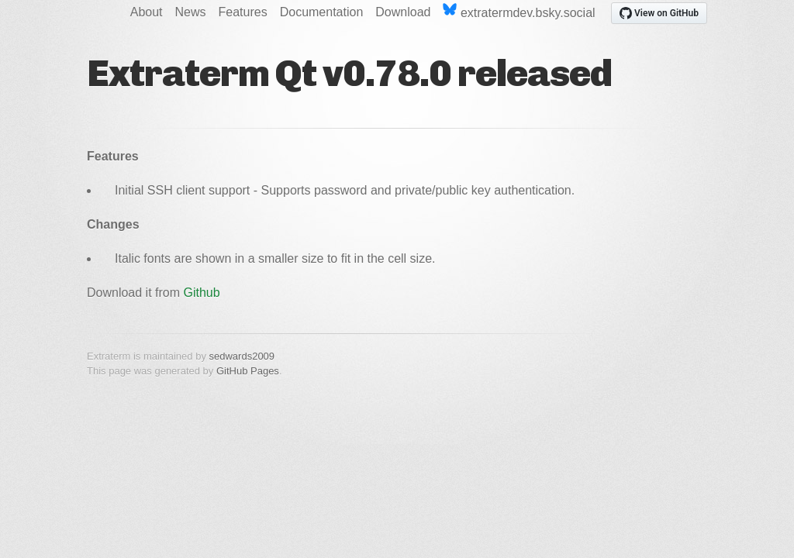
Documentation (322, 12)
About (146, 12)
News (190, 12)
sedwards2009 (242, 356)
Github (202, 292)
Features (243, 12)
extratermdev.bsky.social (519, 11)
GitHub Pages (247, 371)
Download (402, 12)
